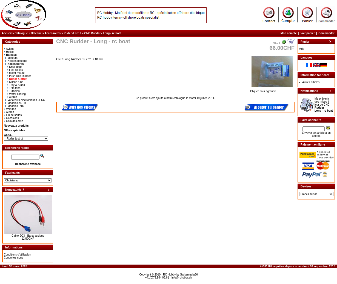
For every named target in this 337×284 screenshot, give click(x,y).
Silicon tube (15, 81)
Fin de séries (13, 115)
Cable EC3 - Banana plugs (28, 235)
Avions (9, 48)
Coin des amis (13, 121)
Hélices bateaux (16, 60)
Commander (326, 33)
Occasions (11, 118)
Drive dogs (14, 66)
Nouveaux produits (16, 125)
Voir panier (308, 33)
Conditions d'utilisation (17, 254)
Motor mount (15, 72)
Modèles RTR (14, 106)
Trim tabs (13, 87)
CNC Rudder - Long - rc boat (102, 33)
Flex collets (15, 69)
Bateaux (36, 33)
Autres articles (310, 82)
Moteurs (11, 57)
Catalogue (21, 33)
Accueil (7, 33)
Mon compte (289, 33)
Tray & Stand (16, 84)
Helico (9, 51)
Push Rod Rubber (19, 75)
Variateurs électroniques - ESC (25, 100)
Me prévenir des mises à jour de (324, 104)
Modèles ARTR (15, 103)
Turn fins (13, 90)
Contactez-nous (13, 257)
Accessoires (52, 33)
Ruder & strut (72, 33)
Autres (12, 96)
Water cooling (16, 93)
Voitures (10, 109)
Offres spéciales (14, 130)
